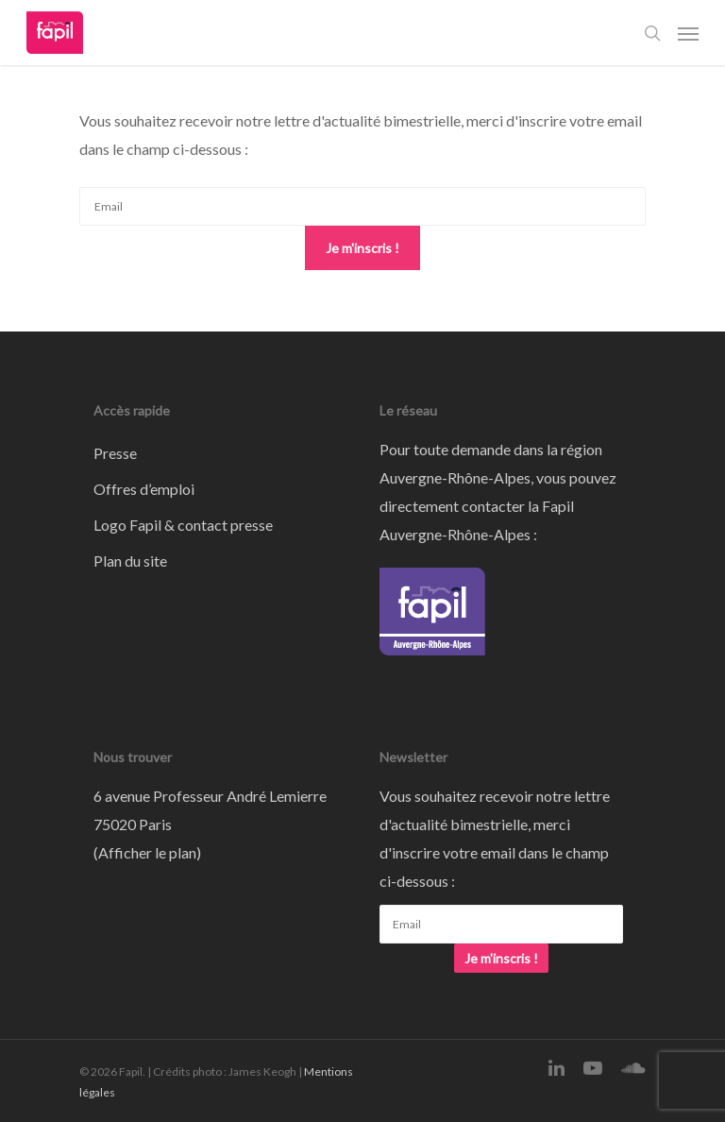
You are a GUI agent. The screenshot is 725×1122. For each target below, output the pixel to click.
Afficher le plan (147, 852)
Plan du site (130, 561)
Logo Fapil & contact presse (183, 525)
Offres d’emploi (143, 489)
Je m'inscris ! (362, 248)
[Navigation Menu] (688, 33)
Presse (115, 453)
